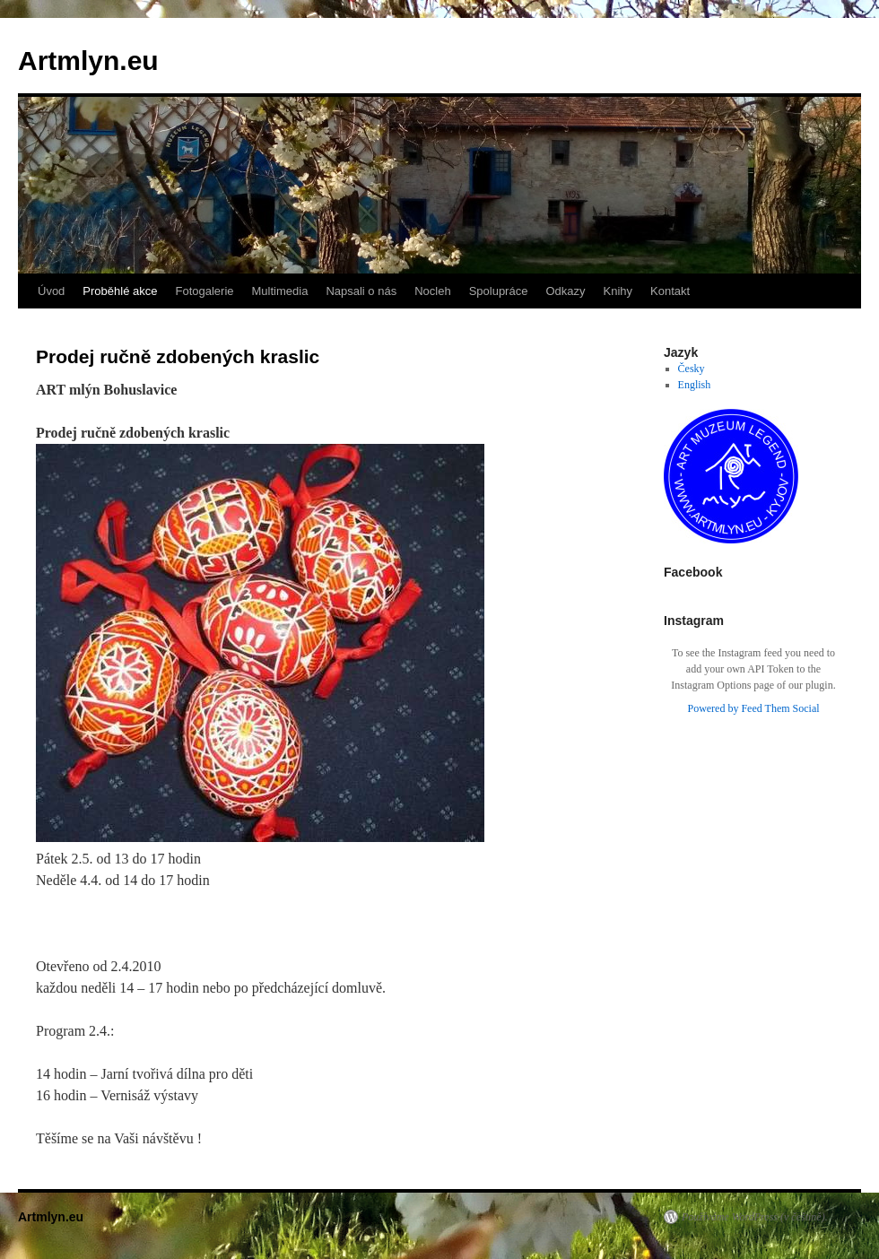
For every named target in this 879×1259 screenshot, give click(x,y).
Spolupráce (498, 291)
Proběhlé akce (120, 291)
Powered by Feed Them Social (753, 708)
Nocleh (432, 291)
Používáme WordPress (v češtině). (755, 1217)
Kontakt (670, 291)
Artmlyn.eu (88, 60)
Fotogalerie (204, 291)
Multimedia (280, 291)
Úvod (51, 291)
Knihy (618, 291)
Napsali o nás (361, 291)
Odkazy (565, 291)
